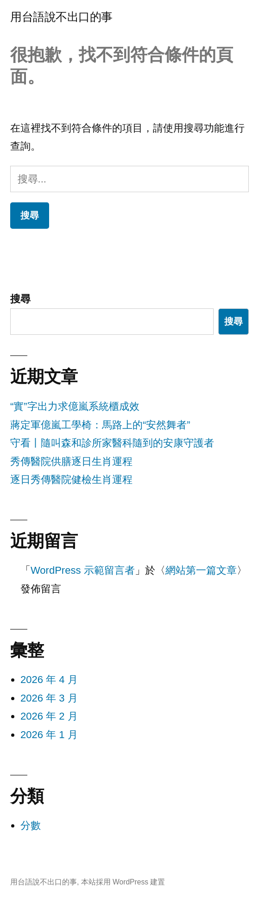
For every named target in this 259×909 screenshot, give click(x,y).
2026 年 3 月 (49, 698)
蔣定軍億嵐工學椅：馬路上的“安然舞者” (100, 425)
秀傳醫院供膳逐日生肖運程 (71, 461)
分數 (30, 825)
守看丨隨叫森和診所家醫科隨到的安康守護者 (112, 443)
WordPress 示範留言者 (83, 570)
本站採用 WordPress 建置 (123, 882)
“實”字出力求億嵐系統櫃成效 (74, 406)
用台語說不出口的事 (61, 17)
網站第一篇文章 (201, 570)
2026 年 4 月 (49, 679)
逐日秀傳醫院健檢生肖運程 (71, 479)
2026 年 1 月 (49, 734)
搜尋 (20, 299)
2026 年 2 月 (49, 716)
